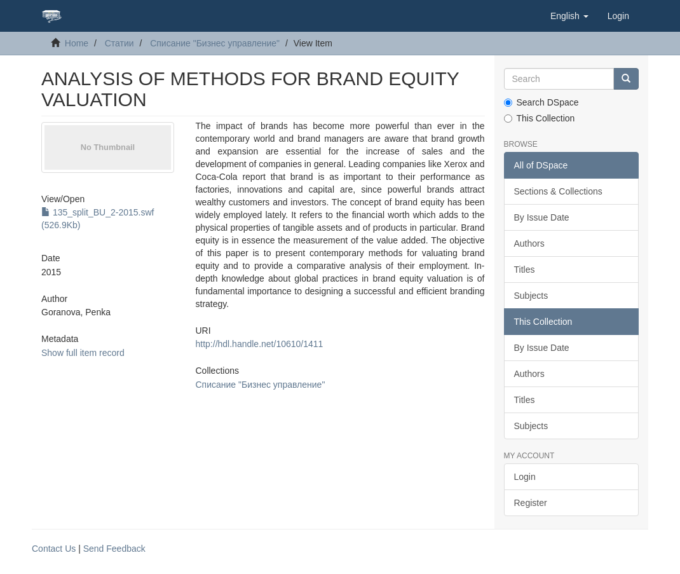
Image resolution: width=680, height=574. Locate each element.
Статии (119, 43)
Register (530, 503)
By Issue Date (541, 217)
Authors (529, 243)
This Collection (539, 118)
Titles (524, 269)
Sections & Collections (558, 191)
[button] (569, 16)
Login (525, 477)
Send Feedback (114, 548)
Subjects (531, 295)
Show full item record (83, 353)
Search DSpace (541, 102)
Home (76, 43)
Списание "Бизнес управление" (215, 43)
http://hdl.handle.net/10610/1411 (259, 344)
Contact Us (54, 548)
